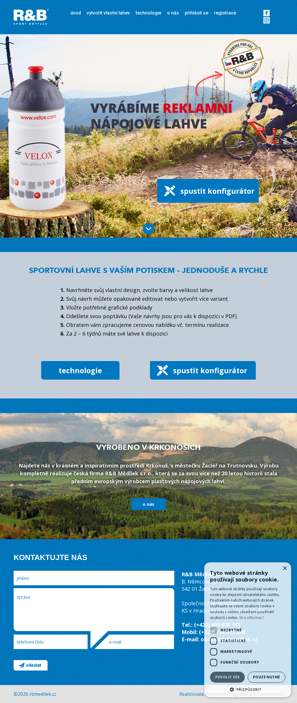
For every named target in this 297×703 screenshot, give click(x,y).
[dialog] (247, 629)
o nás (173, 13)
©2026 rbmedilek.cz (35, 694)
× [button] (284, 568)
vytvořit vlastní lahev (108, 13)
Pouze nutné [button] (266, 677)
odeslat (33, 665)
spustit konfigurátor (217, 191)
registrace (225, 13)
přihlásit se (196, 13)
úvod (75, 13)
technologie (148, 13)
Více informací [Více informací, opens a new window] (251, 617)
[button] (247, 688)
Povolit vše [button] (227, 677)
